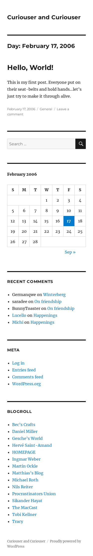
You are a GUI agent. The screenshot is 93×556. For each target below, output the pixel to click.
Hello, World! (30, 67)
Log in (18, 363)
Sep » (70, 252)
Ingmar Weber (26, 459)
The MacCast (24, 507)
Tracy (17, 521)
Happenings (45, 315)
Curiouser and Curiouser (44, 17)
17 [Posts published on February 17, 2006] (69, 220)
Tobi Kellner (24, 514)
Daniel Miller (24, 431)
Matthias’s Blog (27, 472)
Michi (17, 322)
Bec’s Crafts (23, 424)
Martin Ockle (25, 466)
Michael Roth (25, 479)
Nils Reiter (22, 486)
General (46, 109)
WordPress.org (26, 383)
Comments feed (27, 376)
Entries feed (24, 369)
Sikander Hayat (27, 500)
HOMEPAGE (23, 452)
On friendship (48, 301)
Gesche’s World (27, 438)
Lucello (19, 315)
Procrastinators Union (34, 493)
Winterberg (54, 294)
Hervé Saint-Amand (32, 445)
